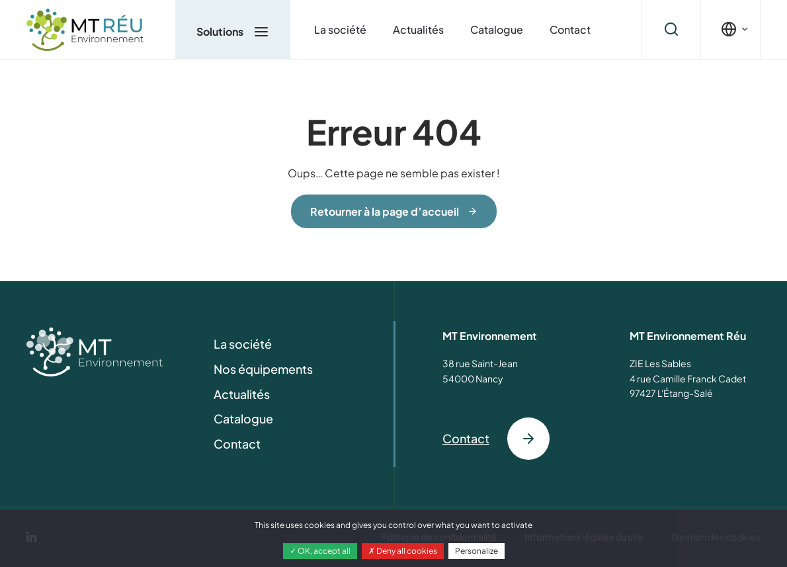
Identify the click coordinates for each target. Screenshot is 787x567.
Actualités (418, 29)
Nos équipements (263, 368)
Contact (570, 29)
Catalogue (496, 29)
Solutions (232, 31)
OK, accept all (320, 551)
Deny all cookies (402, 551)
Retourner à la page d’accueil (384, 211)
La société (340, 29)
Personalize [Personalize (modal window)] (476, 551)
